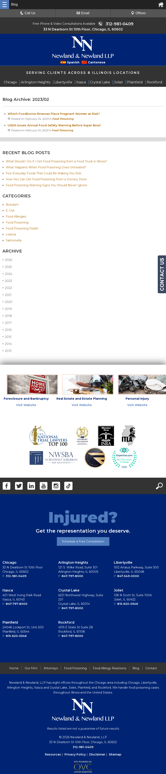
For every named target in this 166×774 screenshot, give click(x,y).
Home (14, 668)
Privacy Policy (75, 755)
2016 (7, 330)
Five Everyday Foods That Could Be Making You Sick (43, 174)
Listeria (11, 235)
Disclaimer (97, 755)
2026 (7, 260)
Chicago (9, 563)
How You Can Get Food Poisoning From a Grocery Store (46, 180)
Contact (151, 668)
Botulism (12, 205)
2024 (7, 274)
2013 (7, 351)
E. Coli (10, 211)
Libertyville (123, 563)
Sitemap (115, 755)
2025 (7, 267)
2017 (7, 323)
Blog (135, 668)
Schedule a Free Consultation (83, 542)
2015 (6, 337)
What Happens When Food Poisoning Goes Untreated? (46, 168)
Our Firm (31, 668)
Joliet (118, 591)
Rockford (66, 623)
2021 (7, 295)
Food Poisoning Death (22, 229)
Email (83, 13)
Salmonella (13, 241)
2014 (7, 344)
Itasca (7, 591)
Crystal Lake (68, 591)
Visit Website (26, 405)
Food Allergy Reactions (109, 668)
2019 (7, 309)
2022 (7, 288)
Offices (138, 13)
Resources (53, 755)
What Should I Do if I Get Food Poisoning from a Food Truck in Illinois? (56, 162)
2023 (7, 281)
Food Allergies (16, 217)
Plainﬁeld (10, 623)
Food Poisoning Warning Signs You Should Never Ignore (46, 185)
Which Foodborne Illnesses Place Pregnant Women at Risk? (54, 114)
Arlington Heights (73, 563)
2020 (7, 302)
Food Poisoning (63, 119)
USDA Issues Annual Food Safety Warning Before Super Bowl (54, 126)
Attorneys (51, 668)
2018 (7, 316)
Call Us (27, 13)
